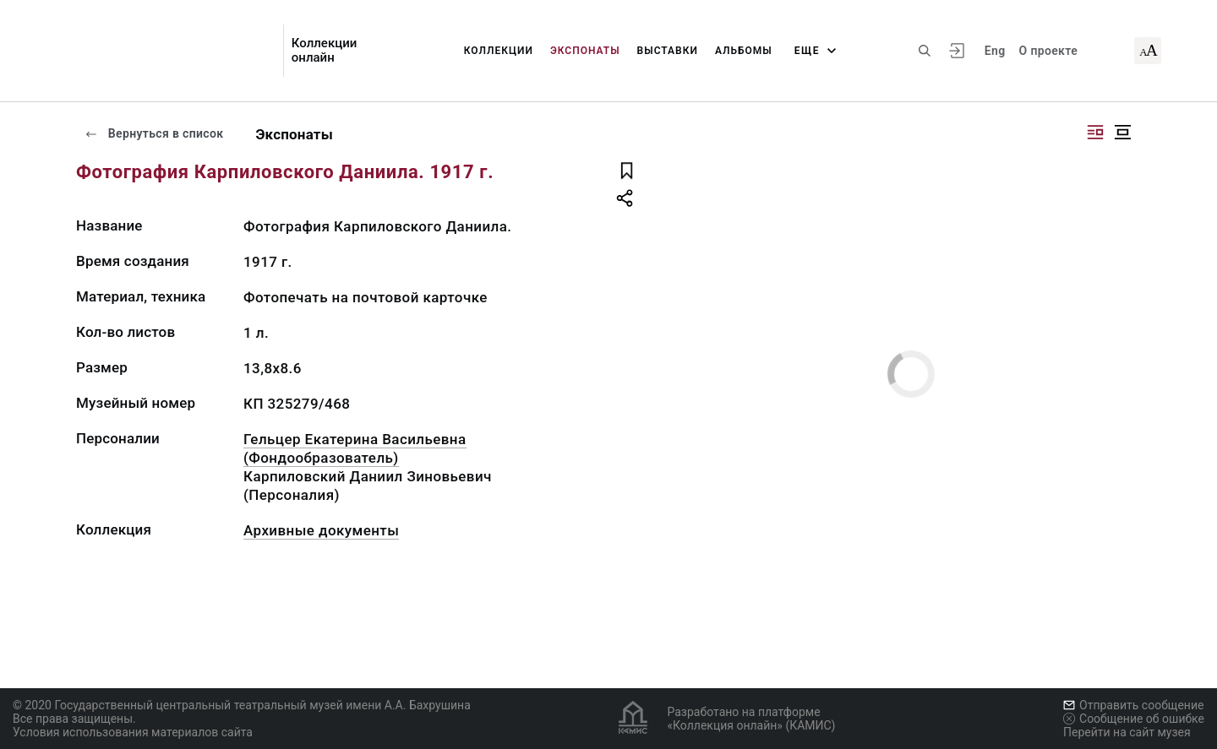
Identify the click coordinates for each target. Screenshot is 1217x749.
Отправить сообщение (1133, 705)
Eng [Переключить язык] (995, 50)
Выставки (667, 51)
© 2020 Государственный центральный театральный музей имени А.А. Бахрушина (242, 705)
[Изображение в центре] (1122, 132)
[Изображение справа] (1095, 132)
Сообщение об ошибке (1133, 718)
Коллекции (498, 51)
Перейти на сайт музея (1127, 732)
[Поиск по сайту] (925, 51)
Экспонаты (585, 51)
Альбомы (743, 51)
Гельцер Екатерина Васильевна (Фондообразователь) (355, 448)
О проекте (1048, 50)
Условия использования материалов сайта (133, 732)
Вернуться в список (154, 133)
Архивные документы (321, 530)
